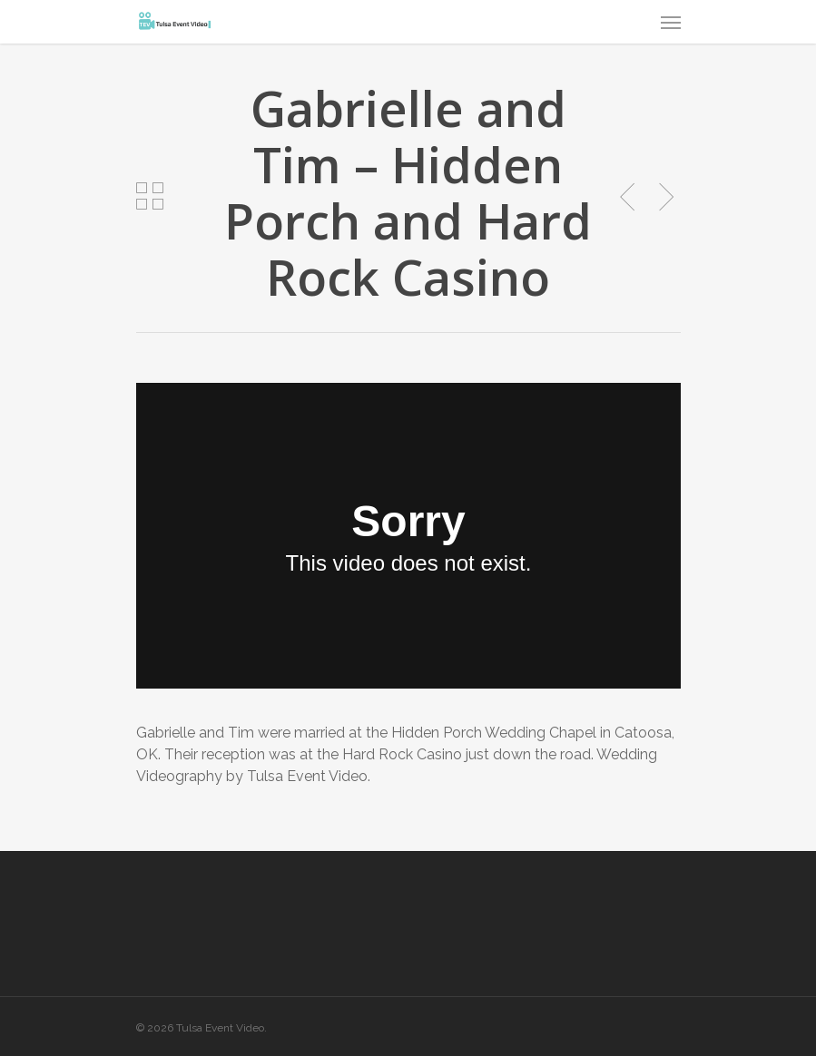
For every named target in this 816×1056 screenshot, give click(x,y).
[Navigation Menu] (671, 22)
